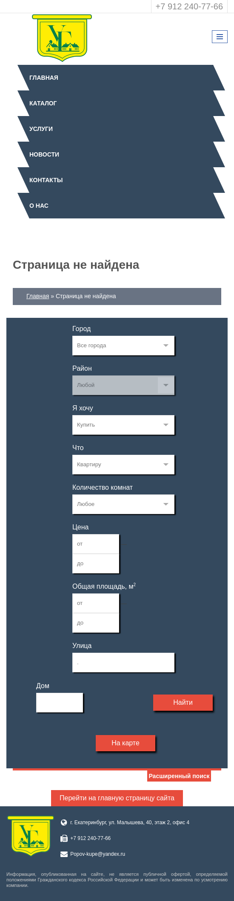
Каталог (43, 103)
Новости (44, 154)
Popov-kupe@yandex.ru (97, 854)
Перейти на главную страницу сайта (117, 798)
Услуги (41, 128)
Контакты (46, 180)
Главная (43, 77)
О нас (39, 205)
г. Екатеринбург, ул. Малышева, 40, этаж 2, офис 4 (129, 822)
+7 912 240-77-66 (189, 6)
